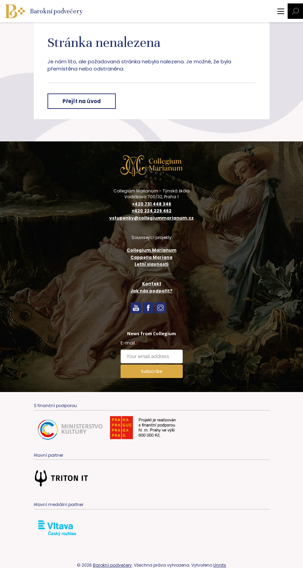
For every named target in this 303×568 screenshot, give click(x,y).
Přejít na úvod (82, 101)
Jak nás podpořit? (151, 291)
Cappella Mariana (151, 257)
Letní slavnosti (151, 264)
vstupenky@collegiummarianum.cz (151, 218)
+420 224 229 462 (151, 211)
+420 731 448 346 (151, 204)
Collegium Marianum (152, 250)
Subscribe (151, 371)
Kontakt (151, 284)
